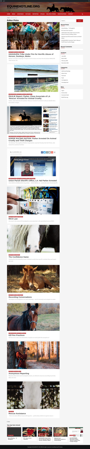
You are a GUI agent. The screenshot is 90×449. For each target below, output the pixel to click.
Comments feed (65, 95)
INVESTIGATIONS (62, 14)
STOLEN (42, 14)
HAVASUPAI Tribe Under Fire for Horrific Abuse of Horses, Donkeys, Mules (70, 33)
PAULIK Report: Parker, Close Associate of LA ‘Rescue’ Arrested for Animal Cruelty (29, 97)
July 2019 (63, 56)
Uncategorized (64, 82)
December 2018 (64, 63)
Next (9, 421)
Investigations (21, 52)
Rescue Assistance (17, 413)
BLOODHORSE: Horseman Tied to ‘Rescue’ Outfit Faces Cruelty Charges (71, 41)
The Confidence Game (19, 257)
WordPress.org (64, 97)
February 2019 (64, 60)
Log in (62, 90)
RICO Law (13, 219)
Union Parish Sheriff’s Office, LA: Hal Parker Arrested (33, 181)
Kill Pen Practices (17, 335)
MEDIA (13, 14)
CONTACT (70, 14)
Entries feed (64, 92)
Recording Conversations (20, 297)
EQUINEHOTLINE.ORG (23, 6)
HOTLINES (28, 14)
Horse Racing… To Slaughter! (68, 28)
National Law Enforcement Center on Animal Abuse (71, 37)
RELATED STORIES (51, 14)
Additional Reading (12, 94)
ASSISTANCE (20, 14)
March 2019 (63, 58)
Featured (16, 52)
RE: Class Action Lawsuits (67, 30)
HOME (8, 14)
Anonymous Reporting (19, 373)
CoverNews (54, 447)
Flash (28, 136)
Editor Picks (11, 52)
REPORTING (35, 14)
